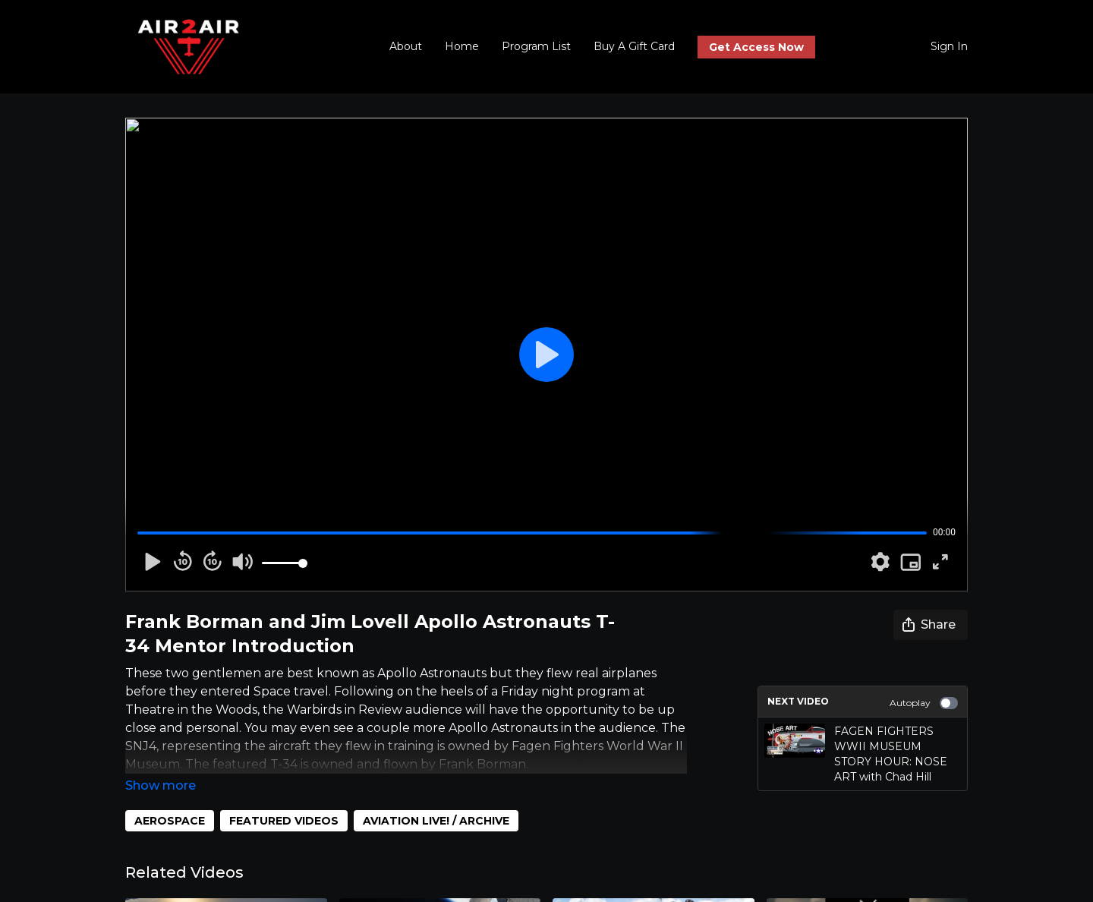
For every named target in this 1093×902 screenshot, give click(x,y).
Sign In (949, 46)
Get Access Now (756, 47)
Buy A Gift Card (634, 46)
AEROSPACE (169, 799)
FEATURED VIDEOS (284, 799)
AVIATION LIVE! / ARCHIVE (436, 799)
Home (462, 46)
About (405, 46)
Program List (536, 46)
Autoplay (924, 703)
